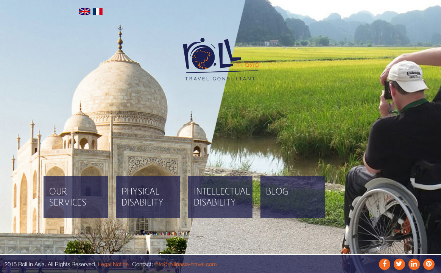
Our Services (67, 198)
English (84, 12)
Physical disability (143, 198)
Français (98, 12)
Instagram (399, 264)
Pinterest (429, 264)
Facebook (384, 264)
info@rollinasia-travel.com (185, 263)
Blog (277, 192)
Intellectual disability (222, 198)
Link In (414, 264)
